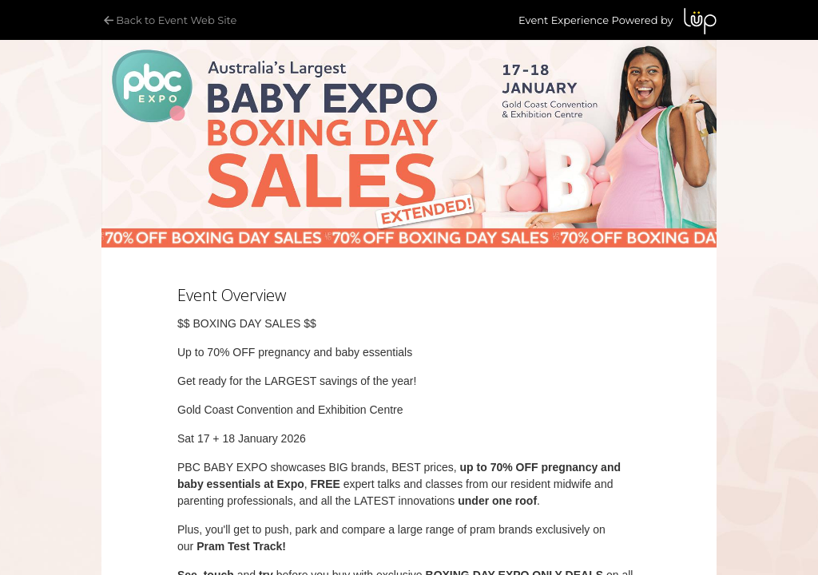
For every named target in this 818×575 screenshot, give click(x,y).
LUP (700, 21)
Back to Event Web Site (168, 20)
